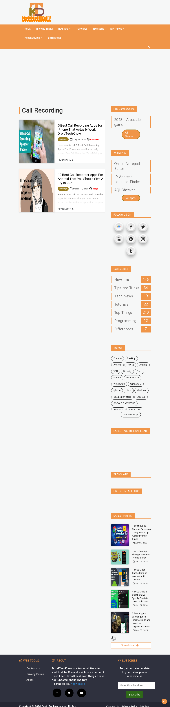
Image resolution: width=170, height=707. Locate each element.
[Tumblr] (131, 250)
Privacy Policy (35, 666)
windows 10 (132, 377)
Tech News (98, 29)
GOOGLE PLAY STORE (124, 403)
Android (143, 364)
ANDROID (118, 409)
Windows (141, 390)
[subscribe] (136, 677)
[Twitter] (143, 226)
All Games (129, 134)
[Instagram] (143, 238)
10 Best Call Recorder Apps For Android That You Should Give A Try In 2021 (80, 178)
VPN (116, 371)
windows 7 (135, 384)
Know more (78, 676)
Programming (34, 38)
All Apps (131, 198)
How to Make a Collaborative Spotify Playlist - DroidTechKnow (140, 588)
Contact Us (112, 698)
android (117, 364)
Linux (128, 390)
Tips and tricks (44, 29)
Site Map (145, 698)
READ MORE (66, 160)
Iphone (117, 390)
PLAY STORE (135, 409)
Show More (131, 414)
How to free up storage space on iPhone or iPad (141, 546)
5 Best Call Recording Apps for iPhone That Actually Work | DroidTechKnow (80, 129)
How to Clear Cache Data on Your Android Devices (139, 566)
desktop (131, 358)
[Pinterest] (131, 238)
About (29, 672)
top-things (63, 139)
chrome (118, 358)
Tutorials (81, 29)
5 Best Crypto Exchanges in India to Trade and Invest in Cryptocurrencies (141, 612)
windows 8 (119, 384)
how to (130, 364)
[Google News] (118, 226)
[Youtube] (118, 238)
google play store (122, 397)
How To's (64, 29)
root (139, 371)
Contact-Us (33, 660)
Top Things (117, 29)
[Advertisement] (85, 76)
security (127, 371)
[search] (149, 46)
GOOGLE (141, 397)
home (27, 29)
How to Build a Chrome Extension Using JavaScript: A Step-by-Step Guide (141, 524)
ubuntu (117, 377)
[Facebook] (131, 226)
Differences (54, 38)
